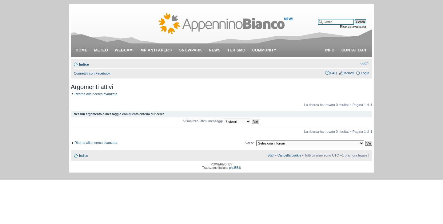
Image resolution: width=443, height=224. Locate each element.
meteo (101, 50)
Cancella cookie (289, 155)
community (264, 50)
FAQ (333, 73)
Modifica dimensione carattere (364, 63)
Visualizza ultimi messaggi (221, 121)
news (215, 50)
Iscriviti (349, 73)
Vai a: (249, 143)
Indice (84, 64)
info (330, 50)
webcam (124, 50)
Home (81, 50)
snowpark (190, 50)
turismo (236, 50)
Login (365, 73)
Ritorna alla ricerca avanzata (95, 94)
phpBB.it (235, 167)
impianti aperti (156, 50)
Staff (270, 155)
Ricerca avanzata (353, 26)
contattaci (353, 50)
